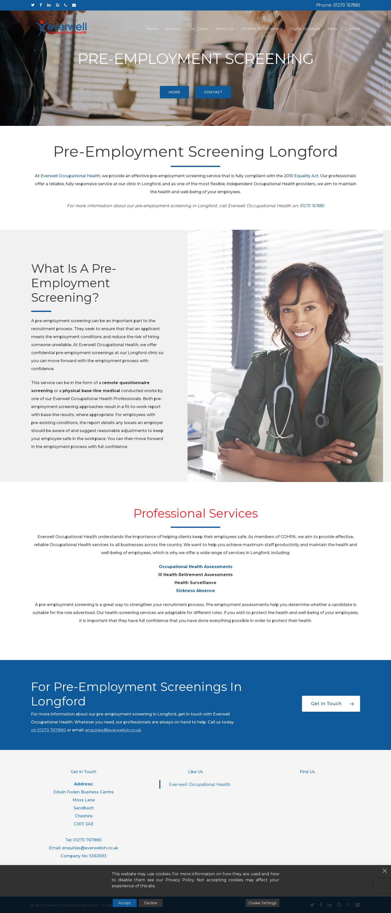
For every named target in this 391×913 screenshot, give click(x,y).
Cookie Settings (262, 903)
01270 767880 (51, 730)
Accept (124, 903)
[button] (174, 92)
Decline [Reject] (150, 903)
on (34, 730)
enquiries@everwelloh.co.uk (113, 730)
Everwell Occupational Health (199, 784)
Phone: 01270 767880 (338, 5)
